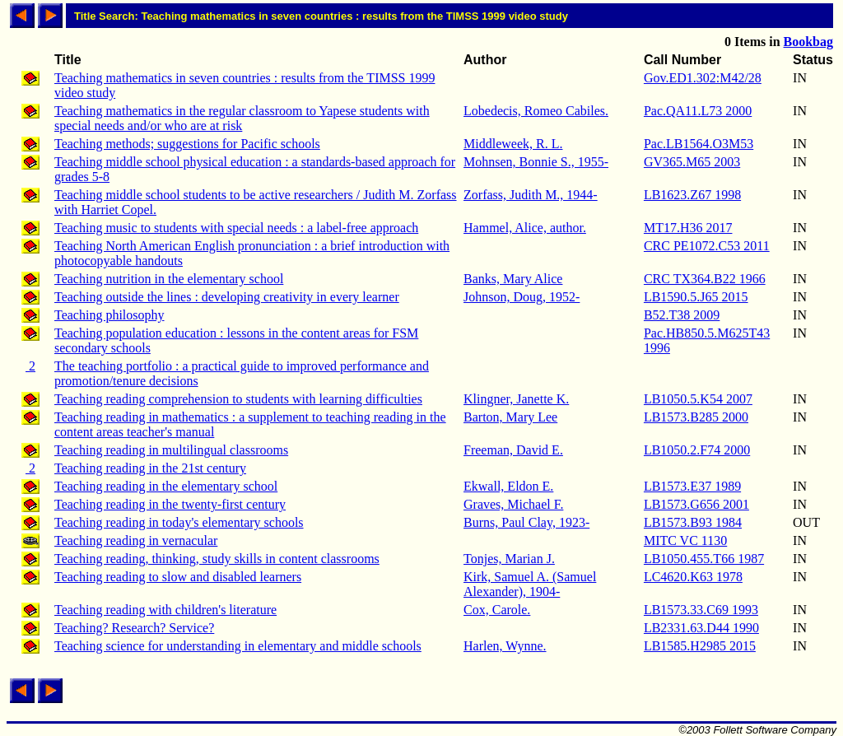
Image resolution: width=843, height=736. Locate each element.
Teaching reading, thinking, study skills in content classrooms (217, 559)
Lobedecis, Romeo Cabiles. (535, 111)
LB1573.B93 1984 (693, 522)
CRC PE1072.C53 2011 (707, 246)
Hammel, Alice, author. (524, 228)
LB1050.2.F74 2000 (697, 450)
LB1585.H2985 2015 (700, 646)
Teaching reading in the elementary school (165, 486)
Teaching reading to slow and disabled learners (177, 577)
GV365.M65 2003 (692, 162)
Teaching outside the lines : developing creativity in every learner (226, 297)
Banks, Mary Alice (512, 279)
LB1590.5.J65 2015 (696, 297)
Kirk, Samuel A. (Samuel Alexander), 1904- (529, 584)
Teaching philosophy (109, 315)
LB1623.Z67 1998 (692, 195)
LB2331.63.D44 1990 (701, 628)
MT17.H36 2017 (688, 228)
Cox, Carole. (496, 610)
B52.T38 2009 (682, 315)
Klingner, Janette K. (516, 399)
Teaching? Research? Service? (134, 628)
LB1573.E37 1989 (692, 486)
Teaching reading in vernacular (135, 540)
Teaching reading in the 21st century (150, 468)
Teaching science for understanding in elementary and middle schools (238, 646)
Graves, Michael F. (513, 504)
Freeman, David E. (513, 450)
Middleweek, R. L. (512, 144)
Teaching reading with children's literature (165, 610)
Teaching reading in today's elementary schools (179, 522)
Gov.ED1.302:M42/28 (702, 78)
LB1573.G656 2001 (696, 504)
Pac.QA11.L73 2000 (698, 111)
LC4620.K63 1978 (693, 577)
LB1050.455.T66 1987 (704, 559)
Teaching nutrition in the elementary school (168, 279)
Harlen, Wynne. (504, 646)
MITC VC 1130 (685, 540)
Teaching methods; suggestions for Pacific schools (187, 144)
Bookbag (808, 42)
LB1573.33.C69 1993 (701, 610)
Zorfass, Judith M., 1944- (530, 195)
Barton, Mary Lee (510, 417)
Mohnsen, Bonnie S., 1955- (535, 162)
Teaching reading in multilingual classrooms (171, 450)
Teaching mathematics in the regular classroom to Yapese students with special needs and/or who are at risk (242, 118)
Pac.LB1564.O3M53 (698, 144)
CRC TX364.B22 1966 (705, 279)
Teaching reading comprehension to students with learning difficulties (238, 399)
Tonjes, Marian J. (509, 559)
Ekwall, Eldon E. (508, 486)
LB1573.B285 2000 (696, 417)
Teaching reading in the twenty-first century (170, 504)
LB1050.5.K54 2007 (698, 399)
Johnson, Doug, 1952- (521, 297)
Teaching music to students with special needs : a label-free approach (236, 228)
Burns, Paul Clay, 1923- (526, 522)
